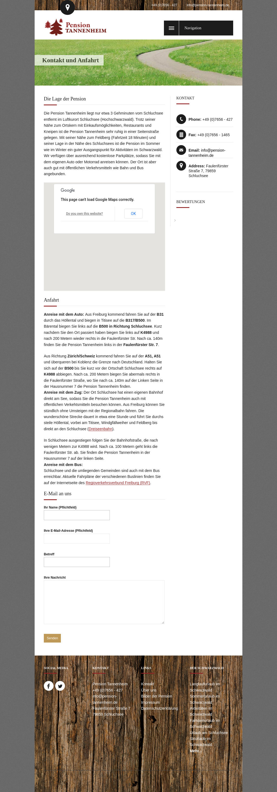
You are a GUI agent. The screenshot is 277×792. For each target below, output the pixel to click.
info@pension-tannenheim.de (208, 5)
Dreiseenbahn (100, 429)
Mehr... (196, 751)
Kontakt (147, 684)
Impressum (150, 702)
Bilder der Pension (156, 696)
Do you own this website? (84, 214)
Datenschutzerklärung (159, 708)
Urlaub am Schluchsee (209, 733)
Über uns (149, 690)
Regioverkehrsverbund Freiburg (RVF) (118, 483)
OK (133, 213)
